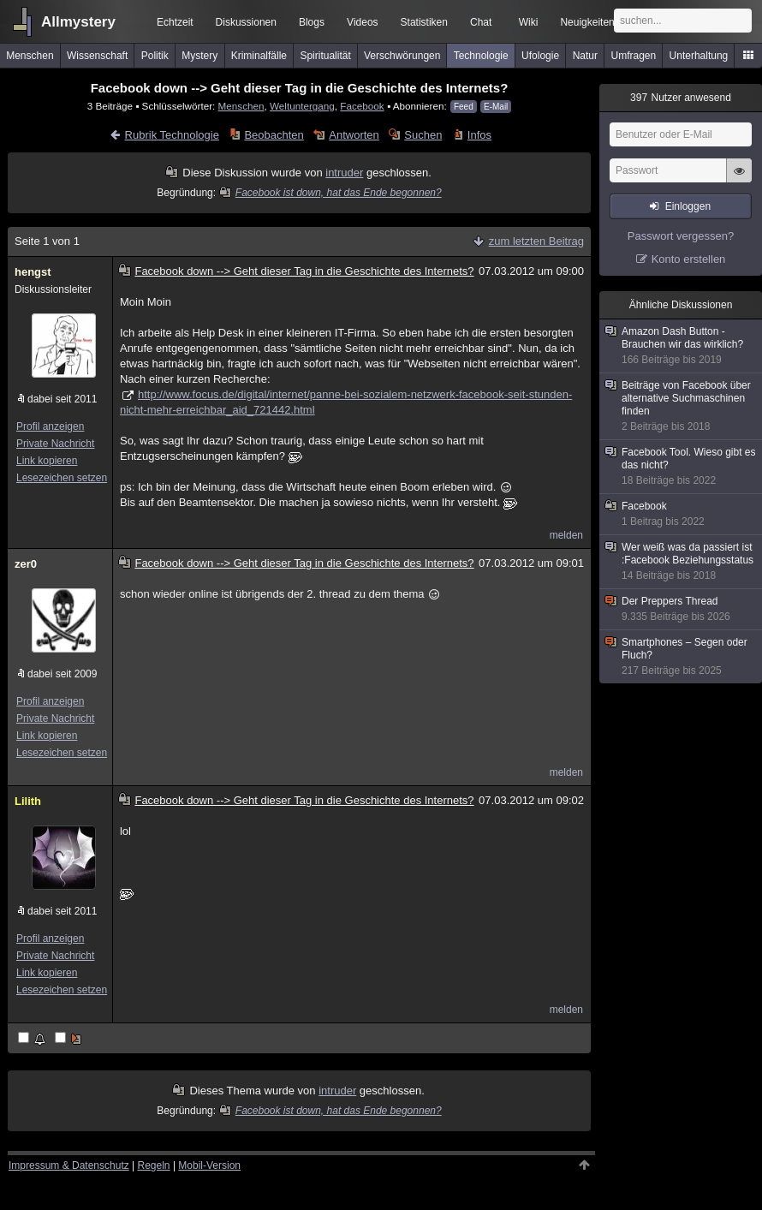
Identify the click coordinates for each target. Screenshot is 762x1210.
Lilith (28, 801)
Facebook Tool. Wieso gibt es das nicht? (681, 466)
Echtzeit (175, 22)
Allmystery (78, 22)
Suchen (423, 134)
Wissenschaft (97, 56)
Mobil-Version (209, 1165)
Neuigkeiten (587, 22)
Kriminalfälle (259, 56)
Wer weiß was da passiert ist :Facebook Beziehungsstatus (681, 561)
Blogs (311, 22)
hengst (33, 271)
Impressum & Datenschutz (69, 1165)
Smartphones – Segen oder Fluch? (681, 656)
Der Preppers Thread (681, 609)
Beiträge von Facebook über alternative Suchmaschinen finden (681, 406)
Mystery (199, 56)
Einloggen (688, 206)
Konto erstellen (689, 259)
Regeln (154, 1165)
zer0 (26, 563)
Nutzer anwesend (680, 98)
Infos (479, 134)
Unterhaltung (699, 56)
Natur (585, 56)
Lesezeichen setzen (61, 478)
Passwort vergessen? (681, 235)
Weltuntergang (302, 105)
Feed (463, 106)
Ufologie (540, 56)
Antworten (354, 134)
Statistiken (424, 22)
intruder (344, 172)
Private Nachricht (55, 444)
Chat (480, 22)
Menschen (29, 56)
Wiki (529, 22)
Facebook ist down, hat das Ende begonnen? (331, 193)
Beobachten (273, 134)
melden (566, 535)
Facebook (362, 105)
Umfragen (634, 56)
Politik (155, 56)
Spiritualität (325, 56)
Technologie (481, 56)
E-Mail (496, 106)
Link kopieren (46, 461)
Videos (362, 22)
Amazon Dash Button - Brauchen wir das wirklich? (681, 346)
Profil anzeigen (50, 426)
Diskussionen (246, 22)
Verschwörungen (402, 56)
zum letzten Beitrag (536, 241)
